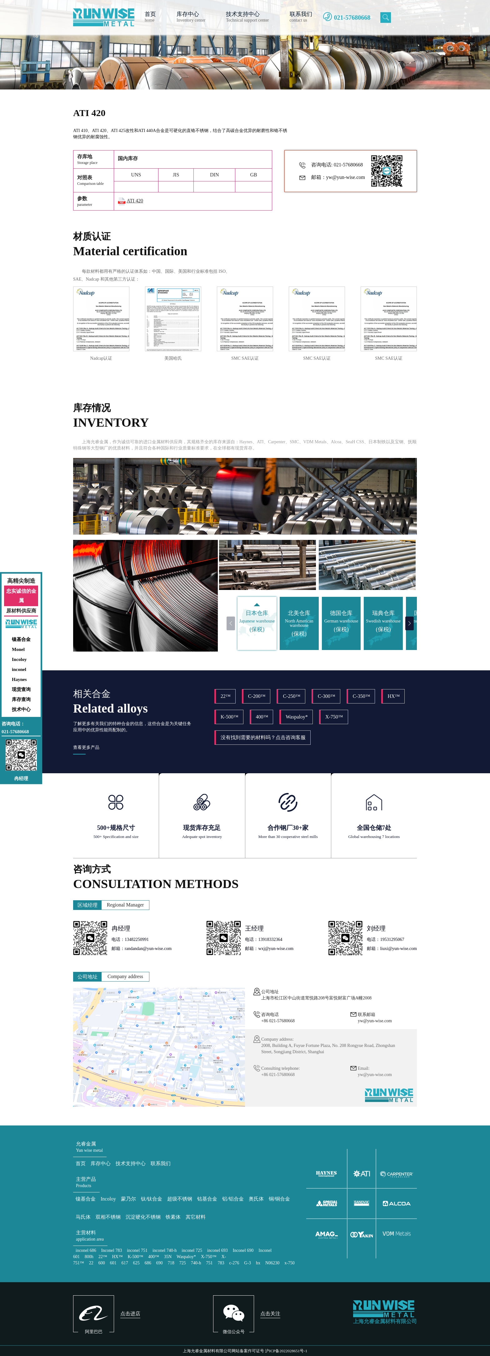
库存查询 (21, 699)
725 (182, 1263)
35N (168, 1256)
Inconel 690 (243, 1250)
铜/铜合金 (279, 1198)
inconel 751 (137, 1250)
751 (209, 1263)
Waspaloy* (297, 716)
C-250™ (291, 696)
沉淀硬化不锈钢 (143, 1217)
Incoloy (19, 659)
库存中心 (101, 1163)
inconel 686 (86, 1250)
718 (171, 1263)
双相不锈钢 (108, 1217)
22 (91, 1263)
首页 (81, 1163)
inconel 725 (192, 1250)
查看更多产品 (86, 747)
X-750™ (334, 716)
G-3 (247, 1263)
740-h (196, 1263)
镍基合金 (21, 639)
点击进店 (130, 1313)
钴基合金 (207, 1198)
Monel (18, 649)
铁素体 (173, 1217)
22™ (226, 696)
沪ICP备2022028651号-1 (286, 1350)
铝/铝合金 (232, 1198)
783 (221, 1263)
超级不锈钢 (179, 1198)
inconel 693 (217, 1250)
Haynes (19, 679)
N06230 (272, 1263)
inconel (19, 669)
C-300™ (326, 696)
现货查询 (21, 689)
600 (101, 1263)
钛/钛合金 (151, 1198)
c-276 (234, 1263)
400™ (262, 716)
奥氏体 (256, 1198)
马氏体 (83, 1217)
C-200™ (257, 696)
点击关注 (270, 1313)
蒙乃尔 (128, 1198)
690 (159, 1263)
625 (136, 1263)
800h (89, 1256)
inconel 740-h (164, 1250)
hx (258, 1263)
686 (148, 1263)
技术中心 (21, 709)
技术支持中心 (131, 1163)
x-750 (289, 1263)
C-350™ (361, 696)
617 (125, 1263)
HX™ (394, 696)
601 (113, 1263)
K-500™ (229, 716)
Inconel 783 (111, 1250)
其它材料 (196, 1217)
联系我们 (161, 1163)
